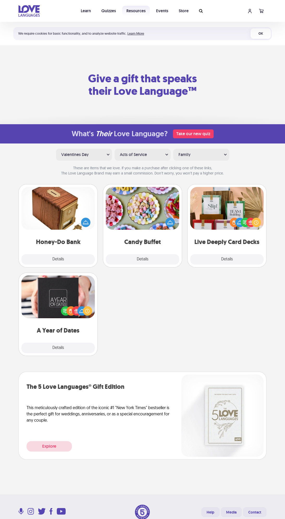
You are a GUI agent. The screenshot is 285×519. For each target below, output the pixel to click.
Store (184, 11)
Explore (49, 446)
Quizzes (108, 11)
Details (58, 259)
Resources (136, 11)
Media (231, 512)
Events (162, 11)
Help (210, 512)
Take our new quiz (193, 133)
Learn (86, 11)
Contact (254, 512)
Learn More (135, 33)
